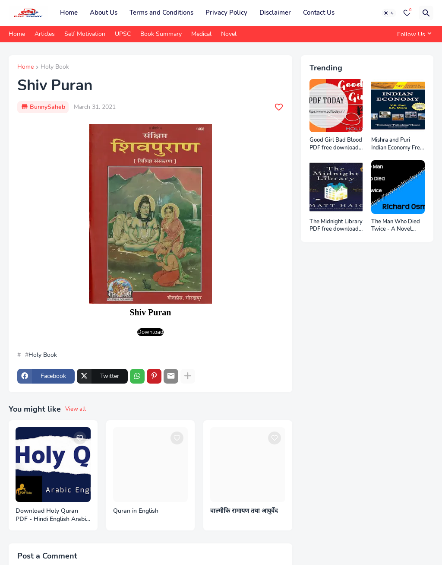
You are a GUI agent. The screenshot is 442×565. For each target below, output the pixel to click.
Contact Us (319, 12)
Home (69, 12)
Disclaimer (275, 12)
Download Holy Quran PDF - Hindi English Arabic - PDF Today (52, 515)
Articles (45, 34)
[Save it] (279, 107)
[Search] (426, 13)
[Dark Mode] (389, 13)
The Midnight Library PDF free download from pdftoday (336, 225)
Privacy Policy (226, 12)
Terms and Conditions (161, 12)
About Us (103, 12)
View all (75, 409)
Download (150, 332)
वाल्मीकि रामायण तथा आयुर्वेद (244, 511)
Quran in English (135, 511)
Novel (229, 34)
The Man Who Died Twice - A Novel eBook (395, 225)
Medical (201, 34)
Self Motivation (84, 34)
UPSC (123, 34)
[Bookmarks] (407, 13)
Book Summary (161, 34)
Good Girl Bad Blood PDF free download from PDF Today (335, 144)
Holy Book (55, 67)
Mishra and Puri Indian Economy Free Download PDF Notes (397, 144)
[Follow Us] (413, 34)
